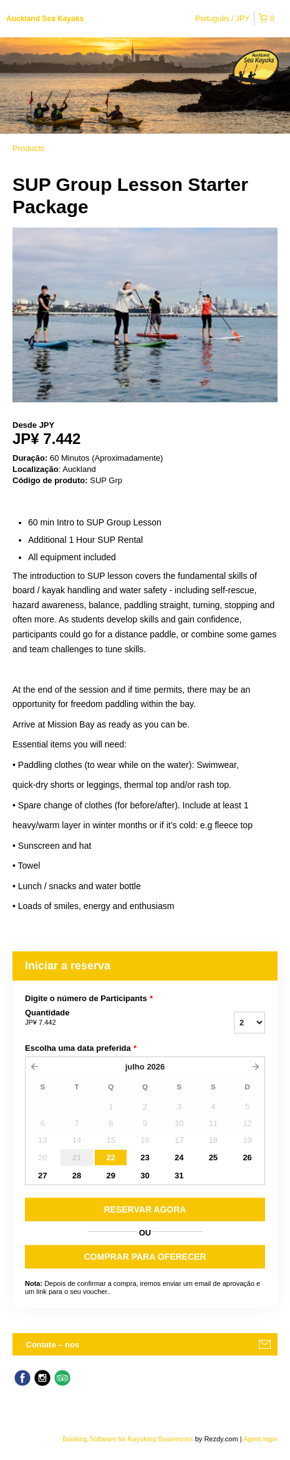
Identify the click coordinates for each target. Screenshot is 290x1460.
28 (76, 1175)
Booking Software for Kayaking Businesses (128, 1439)
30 (144, 1175)
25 (213, 1157)
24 (179, 1157)
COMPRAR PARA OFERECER (145, 1257)
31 (179, 1175)
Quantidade (97, 1018)
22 (111, 1157)
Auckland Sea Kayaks (45, 18)
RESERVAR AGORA (145, 1209)
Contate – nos (52, 1344)
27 (42, 1175)
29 (111, 1175)
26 (247, 1157)
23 (144, 1157)
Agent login (260, 1439)
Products (28, 148)
